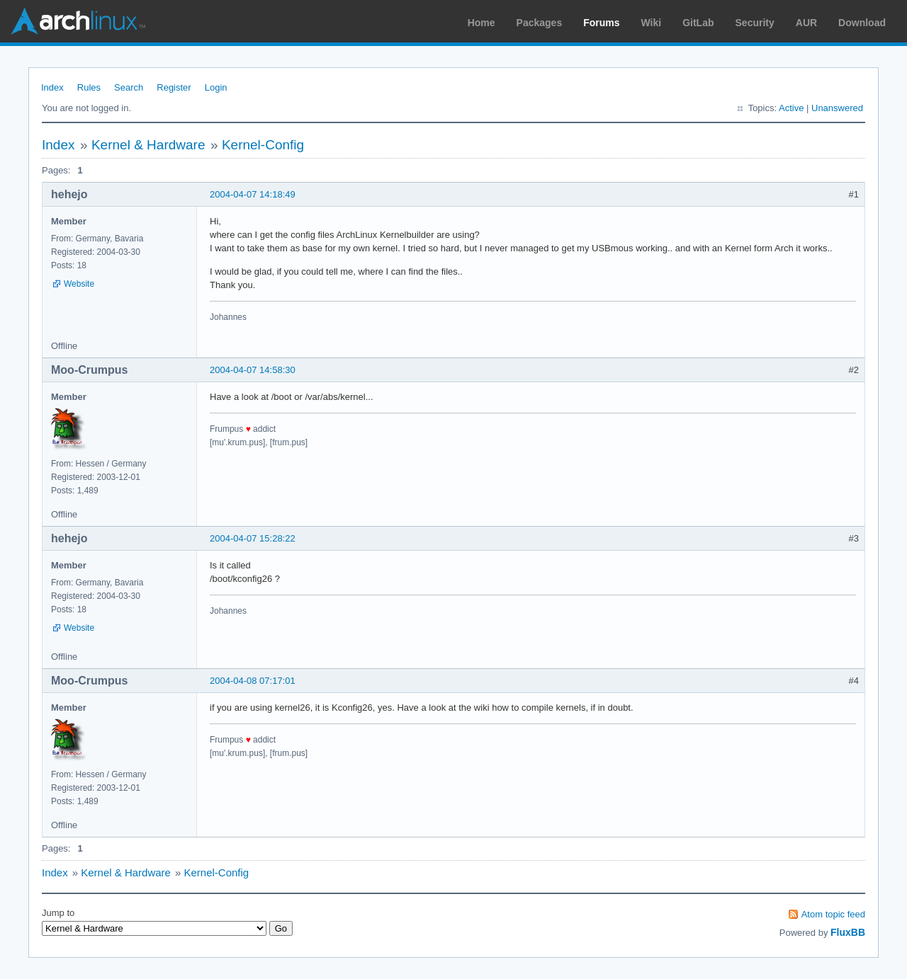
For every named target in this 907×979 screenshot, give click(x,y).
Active (791, 108)
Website (79, 284)
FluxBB (847, 932)
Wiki (651, 22)
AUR (806, 22)
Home (481, 22)
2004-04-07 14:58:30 (252, 370)
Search (128, 87)
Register (174, 87)
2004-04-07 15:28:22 (252, 538)
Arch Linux (78, 21)
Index (52, 87)
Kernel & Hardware (148, 144)
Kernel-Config (263, 144)
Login (216, 87)
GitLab (698, 22)
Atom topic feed (833, 914)
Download (862, 22)
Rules (89, 87)
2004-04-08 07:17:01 (252, 680)
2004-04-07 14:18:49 (252, 194)
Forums (601, 22)
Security (755, 22)
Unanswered (837, 108)
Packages (540, 22)
